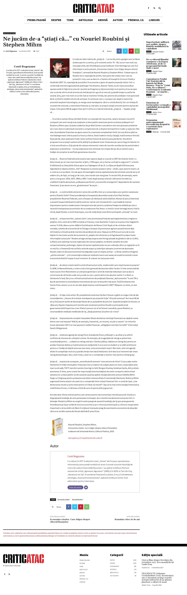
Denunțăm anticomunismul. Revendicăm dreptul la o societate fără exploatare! (158, 124)
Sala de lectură (9, 33)
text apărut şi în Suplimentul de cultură (85, 438)
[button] (160, 8)
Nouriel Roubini (77, 500)
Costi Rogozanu (11, 51)
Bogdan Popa (157, 71)
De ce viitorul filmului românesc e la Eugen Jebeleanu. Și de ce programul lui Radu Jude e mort (157, 63)
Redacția (155, 132)
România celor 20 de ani (127, 519)
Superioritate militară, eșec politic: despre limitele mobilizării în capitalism (158, 45)
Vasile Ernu (145, 567)
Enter (149, 51)
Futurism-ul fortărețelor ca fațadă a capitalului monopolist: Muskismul (158, 106)
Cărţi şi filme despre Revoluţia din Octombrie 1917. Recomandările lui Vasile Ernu (158, 562)
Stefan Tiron (156, 112)
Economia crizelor (63, 500)
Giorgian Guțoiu (158, 52)
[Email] (86, 487)
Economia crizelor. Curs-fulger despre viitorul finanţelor (70, 520)
